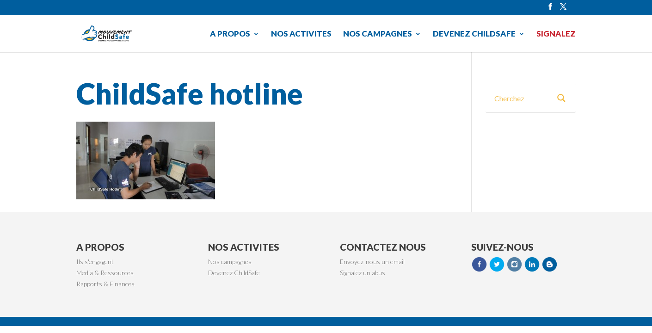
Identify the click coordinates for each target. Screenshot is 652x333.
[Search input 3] (522, 98)
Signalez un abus (362, 273)
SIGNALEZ (556, 34)
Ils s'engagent (95, 261)
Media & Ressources (105, 273)
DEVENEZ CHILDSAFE (474, 34)
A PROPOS (230, 34)
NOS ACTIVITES (301, 34)
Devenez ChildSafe (234, 273)
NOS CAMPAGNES (377, 34)
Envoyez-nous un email (372, 261)
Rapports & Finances (105, 284)
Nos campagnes (230, 261)
